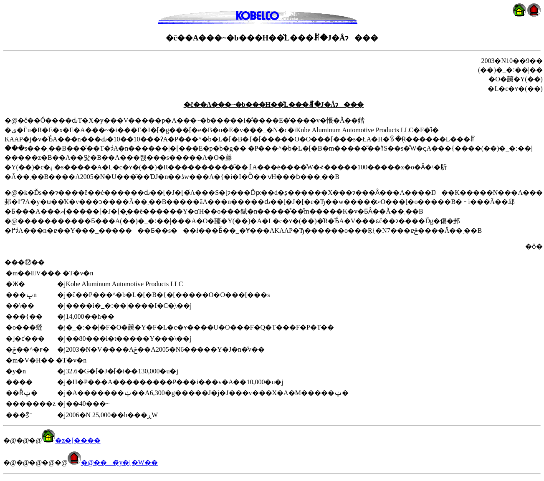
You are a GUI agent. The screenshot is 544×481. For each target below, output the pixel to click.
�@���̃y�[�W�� (113, 462)
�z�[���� (71, 440)
